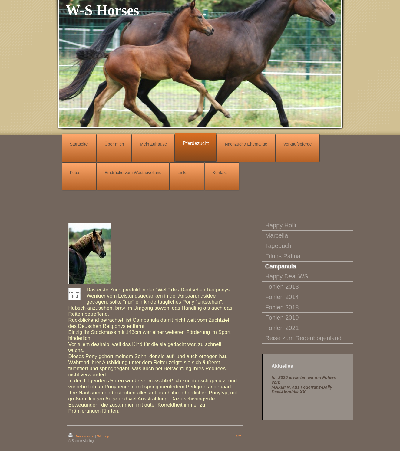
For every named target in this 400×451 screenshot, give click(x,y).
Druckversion (81, 436)
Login (237, 435)
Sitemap (103, 436)
